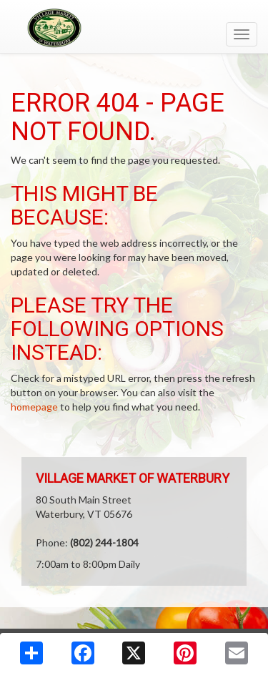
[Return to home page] (134, 28)
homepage (34, 407)
